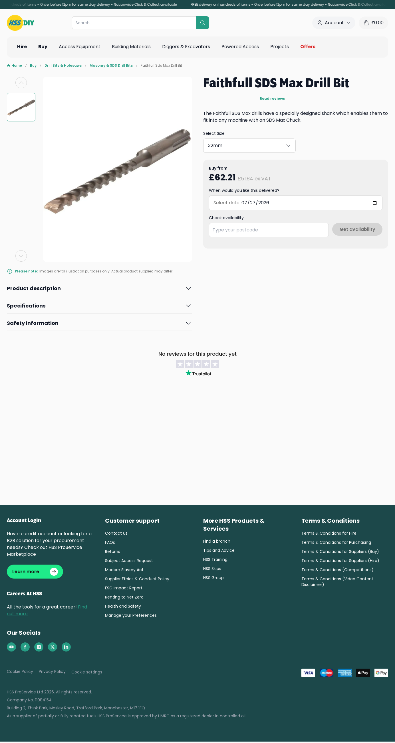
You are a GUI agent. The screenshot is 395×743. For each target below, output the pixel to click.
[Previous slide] (21, 82)
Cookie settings (86, 673)
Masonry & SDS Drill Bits (111, 65)
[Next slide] (21, 256)
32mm (283, 144)
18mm (221, 144)
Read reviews (272, 98)
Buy (33, 65)
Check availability (226, 215)
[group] (21, 107)
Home (14, 65)
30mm (252, 144)
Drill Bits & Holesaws (63, 65)
